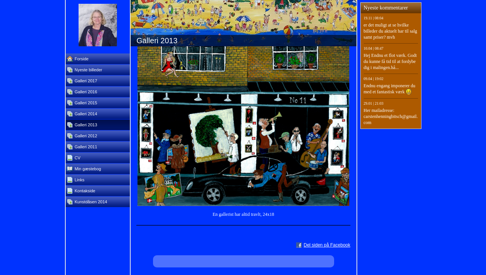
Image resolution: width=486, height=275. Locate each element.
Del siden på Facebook (327, 245)
